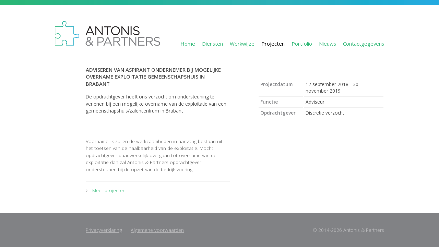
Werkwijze (242, 43)
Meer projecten (109, 190)
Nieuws (327, 43)
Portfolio (302, 43)
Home (187, 43)
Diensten (212, 43)
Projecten (273, 43)
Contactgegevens (363, 43)
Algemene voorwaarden (157, 230)
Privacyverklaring (104, 230)
